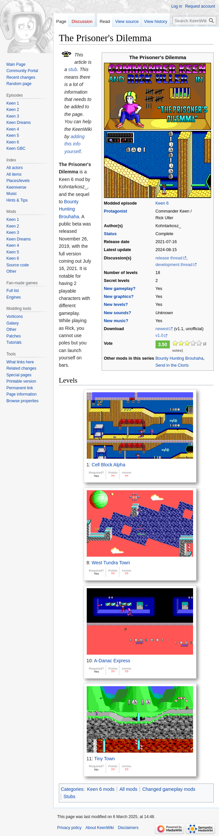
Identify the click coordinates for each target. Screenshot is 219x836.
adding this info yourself (74, 144)
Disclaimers (128, 827)
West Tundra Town (111, 562)
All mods (128, 789)
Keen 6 (162, 203)
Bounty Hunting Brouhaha (179, 358)
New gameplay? (119, 288)
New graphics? (119, 296)
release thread (169, 258)
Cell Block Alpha (108, 464)
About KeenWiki (99, 827)
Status (110, 234)
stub (72, 69)
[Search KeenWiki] (194, 20)
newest (162, 328)
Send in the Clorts (172, 365)
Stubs (69, 796)
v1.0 (160, 335)
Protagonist (115, 211)
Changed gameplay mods (168, 789)
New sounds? (117, 313)
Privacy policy (69, 827)
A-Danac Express (112, 660)
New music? (116, 321)
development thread (174, 264)
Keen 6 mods (101, 789)
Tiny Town (104, 758)
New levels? (116, 304)
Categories (72, 789)
